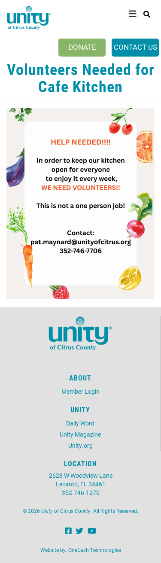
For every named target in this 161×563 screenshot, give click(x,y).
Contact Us (135, 47)
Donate (82, 47)
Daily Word (80, 423)
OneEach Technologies (94, 549)
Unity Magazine (80, 434)
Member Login (80, 391)
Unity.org (80, 445)
